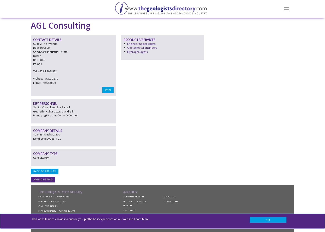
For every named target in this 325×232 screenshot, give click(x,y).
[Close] (268, 220)
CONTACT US (171, 201)
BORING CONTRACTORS (51, 201)
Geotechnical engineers (142, 48)
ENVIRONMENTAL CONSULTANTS (56, 211)
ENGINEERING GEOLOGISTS (53, 196)
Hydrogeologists (137, 52)
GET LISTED (129, 210)
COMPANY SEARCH (133, 196)
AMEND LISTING (43, 179)
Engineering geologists (141, 44)
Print (108, 90)
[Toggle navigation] (286, 8)
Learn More (141, 219)
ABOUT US (170, 196)
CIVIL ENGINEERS (48, 206)
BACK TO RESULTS (44, 171)
